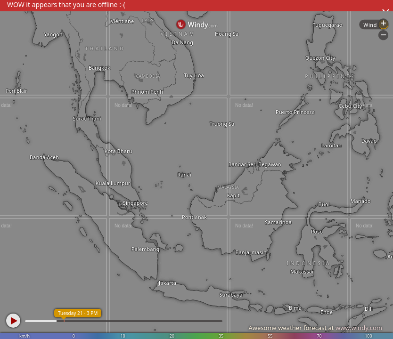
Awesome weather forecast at (315, 327)
